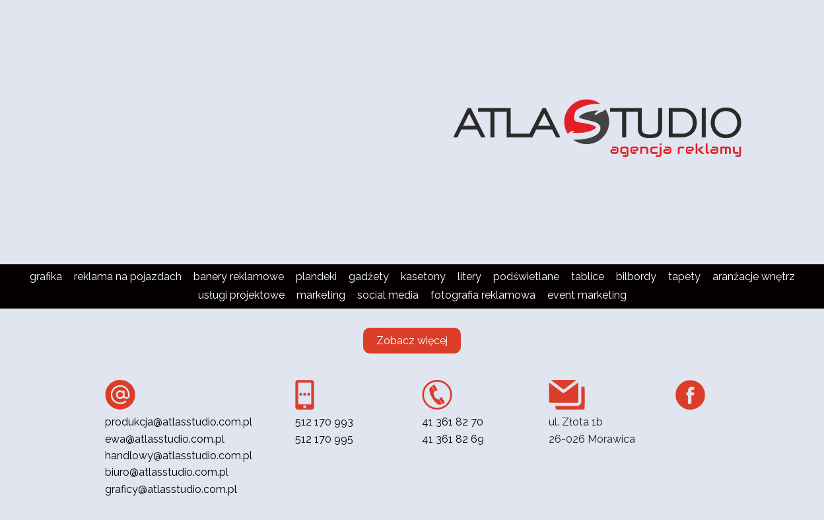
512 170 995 (324, 439)
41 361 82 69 (453, 439)
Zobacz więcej (412, 340)
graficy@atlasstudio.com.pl (171, 489)
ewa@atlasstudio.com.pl (164, 439)
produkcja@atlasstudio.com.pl (178, 422)
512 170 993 (324, 422)
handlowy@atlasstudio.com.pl (178, 455)
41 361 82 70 (452, 422)
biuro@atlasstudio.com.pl (166, 472)
